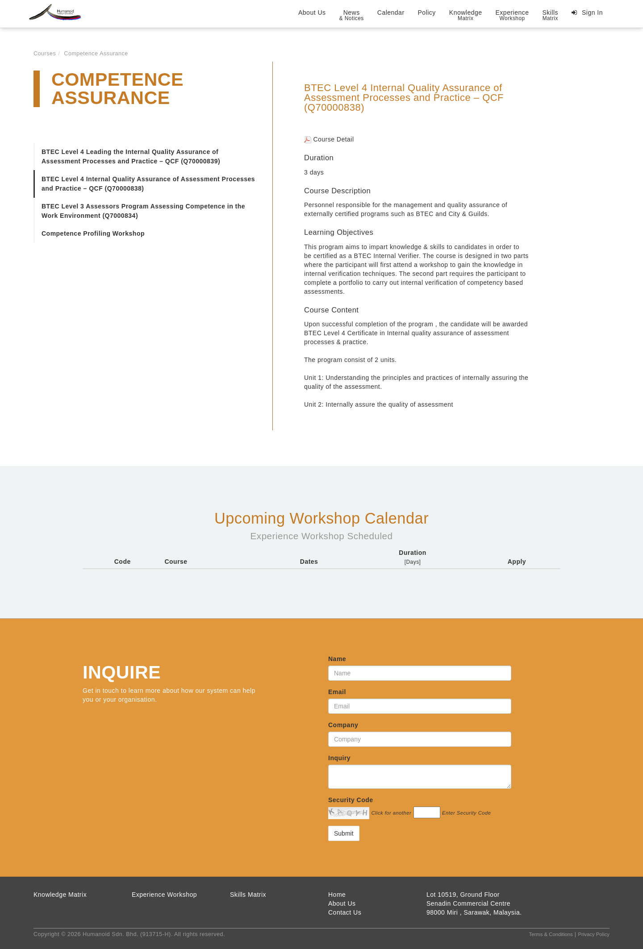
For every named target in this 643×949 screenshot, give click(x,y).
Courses (44, 53)
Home (337, 894)
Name (337, 658)
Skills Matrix (248, 894)
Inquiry (339, 758)
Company (343, 724)
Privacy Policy (594, 934)
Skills (550, 15)
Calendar (391, 12)
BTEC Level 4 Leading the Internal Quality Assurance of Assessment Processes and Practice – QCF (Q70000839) (131, 156)
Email (337, 691)
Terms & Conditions (551, 934)
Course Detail (329, 139)
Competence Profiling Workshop (93, 233)
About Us (312, 12)
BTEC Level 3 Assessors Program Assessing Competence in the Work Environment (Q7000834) (143, 211)
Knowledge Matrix (60, 894)
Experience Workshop (164, 894)
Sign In (591, 12)
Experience (512, 15)
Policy (427, 12)
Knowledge (465, 15)
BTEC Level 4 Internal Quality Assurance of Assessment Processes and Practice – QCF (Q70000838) (148, 183)
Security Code (350, 799)
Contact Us (344, 912)
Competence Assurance (96, 53)
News (351, 15)
